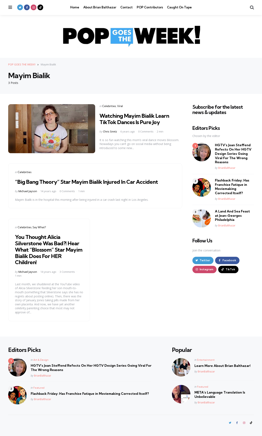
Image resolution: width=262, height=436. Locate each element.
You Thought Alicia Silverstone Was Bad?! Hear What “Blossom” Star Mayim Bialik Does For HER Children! (49, 249)
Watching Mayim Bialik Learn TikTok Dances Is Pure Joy (136, 118)
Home (74, 7)
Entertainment (206, 359)
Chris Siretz (110, 131)
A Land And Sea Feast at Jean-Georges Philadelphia (232, 215)
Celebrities (109, 105)
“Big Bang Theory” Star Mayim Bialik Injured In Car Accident (91, 181)
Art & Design (41, 359)
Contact (126, 7)
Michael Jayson (27, 191)
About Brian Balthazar (99, 7)
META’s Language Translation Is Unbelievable (219, 394)
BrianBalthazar (226, 167)
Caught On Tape (179, 7)
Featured (38, 387)
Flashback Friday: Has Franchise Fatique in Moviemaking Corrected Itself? (232, 186)
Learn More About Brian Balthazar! (222, 366)
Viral (120, 105)
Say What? (39, 227)
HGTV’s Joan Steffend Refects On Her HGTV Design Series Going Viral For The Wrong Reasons (233, 153)
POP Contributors (150, 7)
